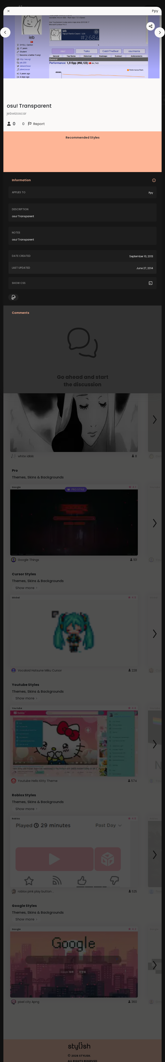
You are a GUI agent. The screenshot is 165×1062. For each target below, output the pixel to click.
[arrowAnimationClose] (5, 32)
